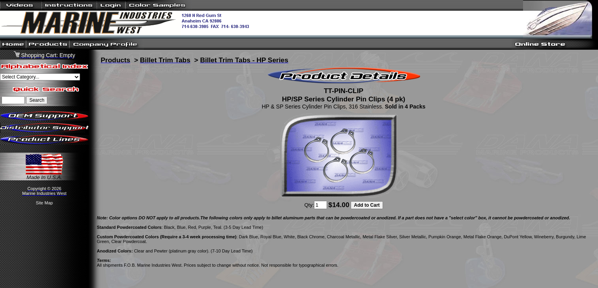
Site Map (44, 202)
